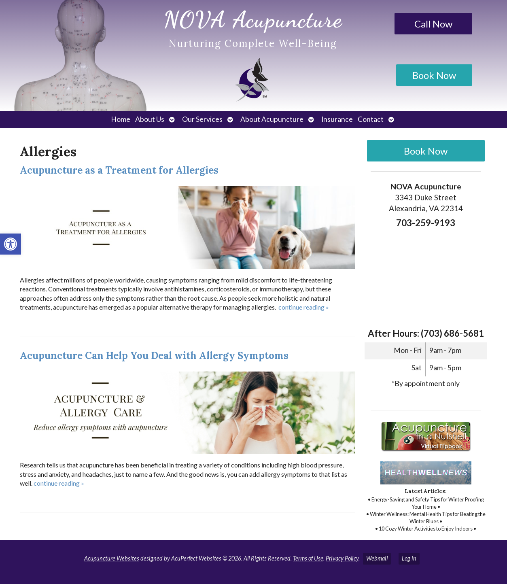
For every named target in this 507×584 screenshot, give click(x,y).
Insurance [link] (337, 119)
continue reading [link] (303, 307)
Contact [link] (371, 119)
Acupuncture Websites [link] (111, 558)
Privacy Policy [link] (342, 558)
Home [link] (120, 119)
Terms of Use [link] (308, 558)
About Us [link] (149, 119)
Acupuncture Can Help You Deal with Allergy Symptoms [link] (154, 355)
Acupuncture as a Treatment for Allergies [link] (119, 170)
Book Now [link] (434, 75)
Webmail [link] (377, 558)
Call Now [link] (433, 24)
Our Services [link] (202, 119)
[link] (10, 244)
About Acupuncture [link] (271, 119)
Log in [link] (409, 558)
